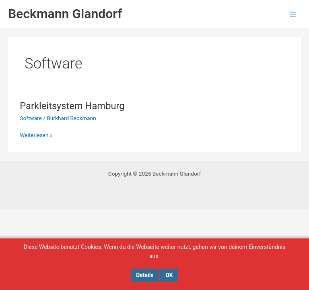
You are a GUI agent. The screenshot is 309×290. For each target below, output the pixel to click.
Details (145, 275)
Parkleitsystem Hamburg (72, 106)
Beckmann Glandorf (65, 13)
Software (31, 118)
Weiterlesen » (36, 135)
